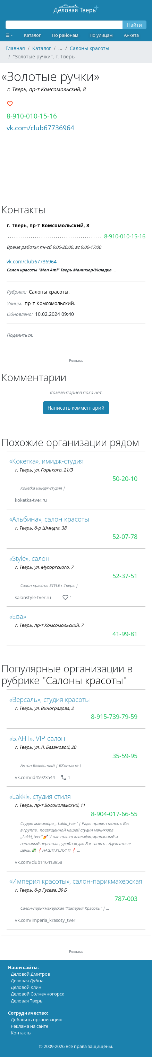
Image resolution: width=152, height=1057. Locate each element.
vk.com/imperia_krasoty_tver (45, 920)
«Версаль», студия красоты (49, 699)
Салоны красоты (48, 291)
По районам (65, 35)
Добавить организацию (36, 1019)
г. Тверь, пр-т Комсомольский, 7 (49, 625)
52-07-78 (124, 536)
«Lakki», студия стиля (40, 796)
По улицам (101, 35)
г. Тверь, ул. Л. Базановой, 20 (45, 747)
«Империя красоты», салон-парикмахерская (75, 881)
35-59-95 (124, 756)
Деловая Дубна (27, 980)
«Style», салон (29, 558)
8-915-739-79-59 (114, 716)
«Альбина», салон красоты (49, 519)
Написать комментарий (76, 407)
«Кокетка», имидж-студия (46, 461)
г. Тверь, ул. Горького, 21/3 (44, 470)
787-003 (126, 898)
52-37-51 (124, 576)
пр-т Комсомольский (49, 303)
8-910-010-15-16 (32, 116)
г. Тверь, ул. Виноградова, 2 (44, 708)
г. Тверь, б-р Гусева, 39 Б (41, 890)
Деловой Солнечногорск (37, 994)
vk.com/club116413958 (38, 862)
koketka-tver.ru (31, 500)
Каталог (32, 35)
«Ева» (17, 616)
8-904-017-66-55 (114, 814)
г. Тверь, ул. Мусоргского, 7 (44, 567)
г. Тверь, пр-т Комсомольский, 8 (46, 89)
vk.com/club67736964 (40, 127)
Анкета (131, 35)
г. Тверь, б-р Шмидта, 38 (40, 528)
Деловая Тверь (27, 1001)
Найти (134, 25)
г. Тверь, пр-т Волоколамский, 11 (50, 805)
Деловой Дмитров (30, 974)
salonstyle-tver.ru (33, 597)
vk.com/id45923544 (35, 777)
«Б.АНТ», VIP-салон (37, 738)
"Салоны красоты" (84, 680)
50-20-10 (124, 478)
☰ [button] (8, 35)
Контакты (21, 1033)
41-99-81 (124, 634)
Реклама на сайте (29, 1026)
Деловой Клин (26, 987)
